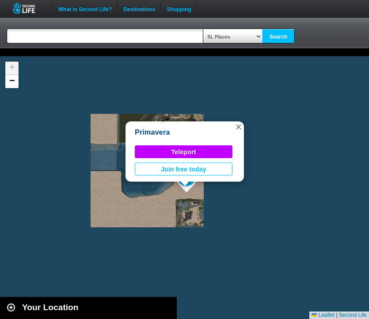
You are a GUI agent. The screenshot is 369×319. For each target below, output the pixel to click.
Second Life (29, 8)
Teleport (183, 152)
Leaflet (323, 315)
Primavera (152, 132)
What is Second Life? (85, 8)
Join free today (183, 169)
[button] (238, 126)
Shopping (179, 8)
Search (278, 37)
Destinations (139, 8)
